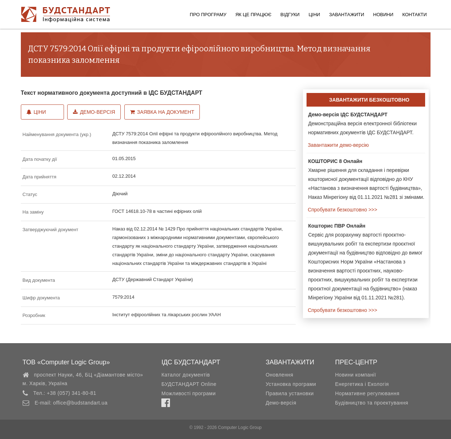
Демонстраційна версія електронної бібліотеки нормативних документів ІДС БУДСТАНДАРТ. (362, 123)
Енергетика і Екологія (362, 384)
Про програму (208, 14)
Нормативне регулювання (367, 393)
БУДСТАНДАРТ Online (188, 384)
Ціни (314, 14)
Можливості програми (188, 393)
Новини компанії (355, 375)
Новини (383, 14)
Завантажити (346, 14)
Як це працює (253, 14)
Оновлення (279, 375)
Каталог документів (185, 375)
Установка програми (291, 384)
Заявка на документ (162, 112)
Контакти (414, 14)
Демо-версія (94, 112)
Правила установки (290, 393)
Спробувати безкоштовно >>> (342, 210)
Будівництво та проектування (371, 403)
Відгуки (289, 14)
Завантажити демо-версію (338, 145)
